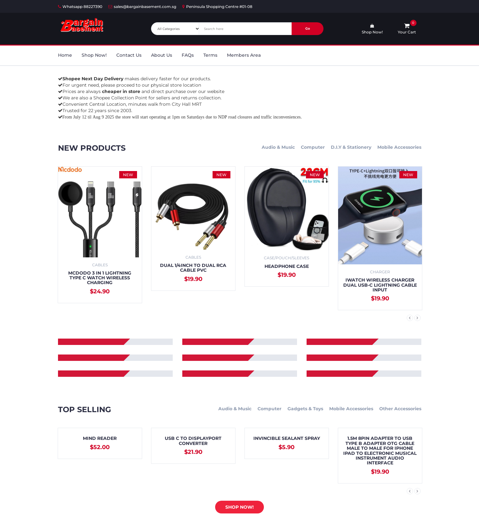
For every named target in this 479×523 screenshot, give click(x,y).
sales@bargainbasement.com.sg (142, 6)
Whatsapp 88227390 (80, 6)
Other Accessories (400, 409)
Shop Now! (94, 55)
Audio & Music (278, 147)
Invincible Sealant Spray (286, 438)
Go (307, 28)
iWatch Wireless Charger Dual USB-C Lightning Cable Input (380, 285)
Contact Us (129, 55)
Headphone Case (287, 266)
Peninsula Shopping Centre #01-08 (217, 6)
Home (65, 55)
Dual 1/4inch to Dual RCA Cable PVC (193, 267)
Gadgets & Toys (305, 409)
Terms (210, 55)
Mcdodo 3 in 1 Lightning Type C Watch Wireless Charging (99, 278)
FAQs (188, 55)
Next (417, 318)
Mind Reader (100, 438)
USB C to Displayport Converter (193, 440)
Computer (313, 147)
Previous (410, 318)
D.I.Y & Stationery (351, 147)
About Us (161, 55)
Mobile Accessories (399, 147)
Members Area (244, 55)
